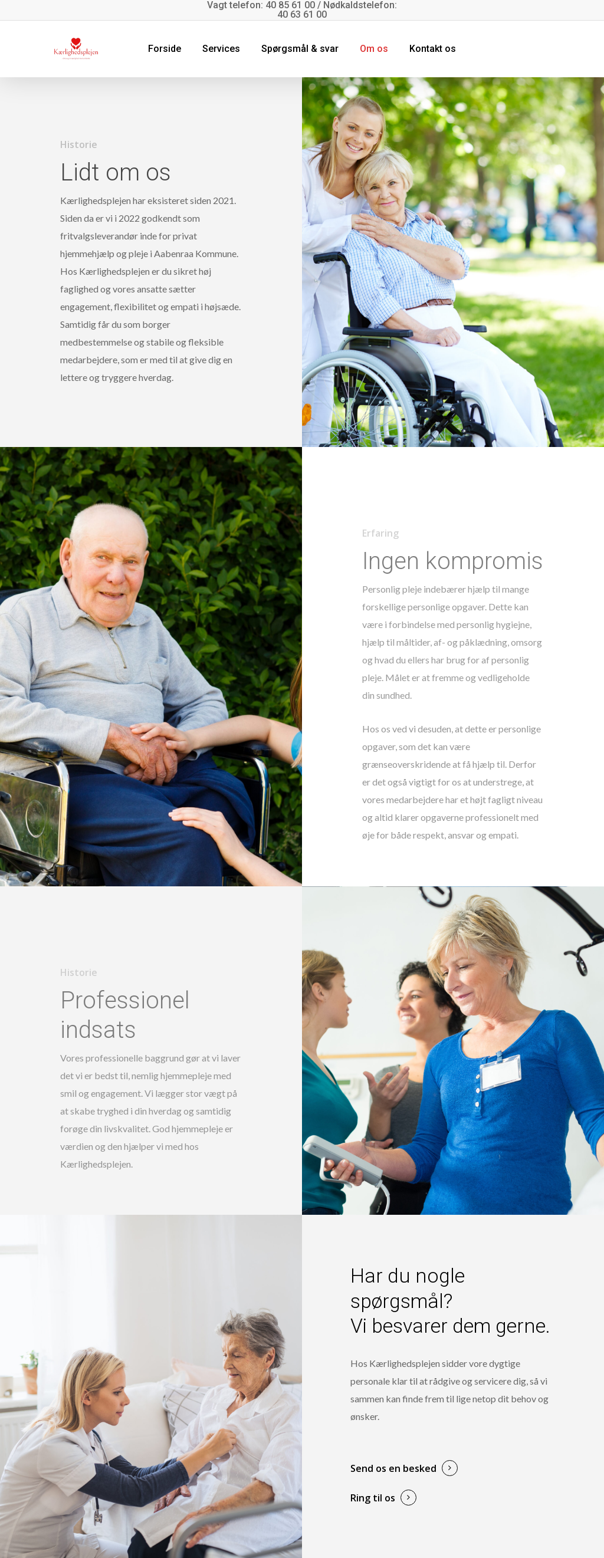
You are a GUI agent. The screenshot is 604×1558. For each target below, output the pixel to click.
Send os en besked (393, 1468)
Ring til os (372, 1497)
